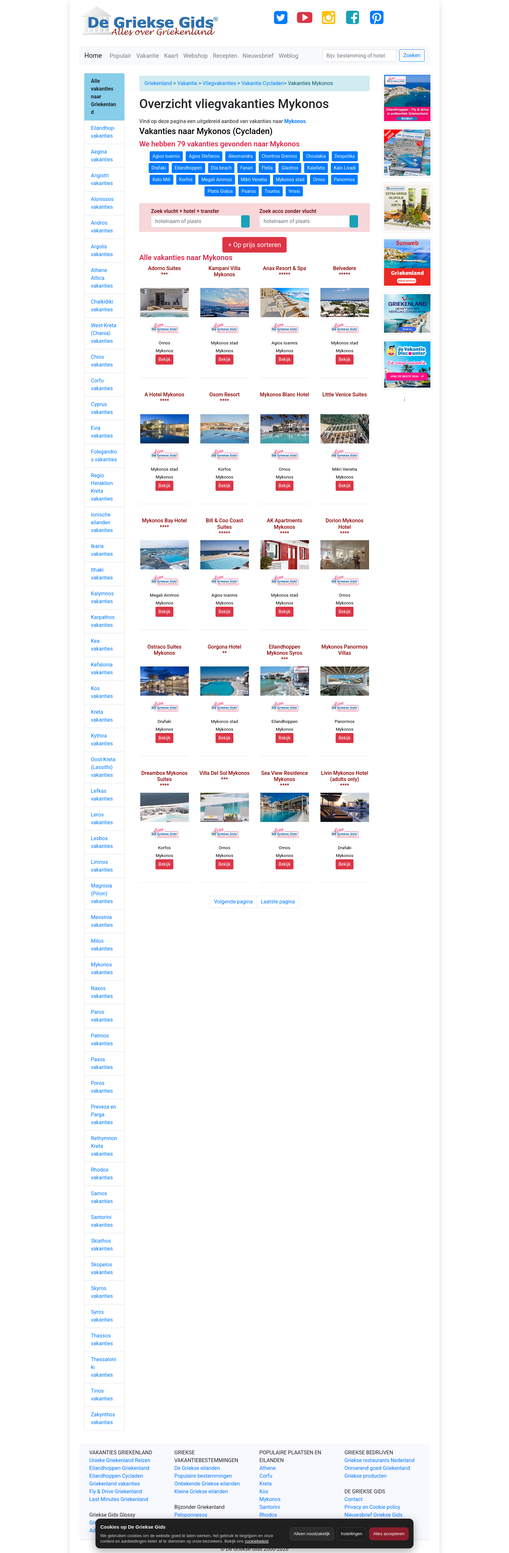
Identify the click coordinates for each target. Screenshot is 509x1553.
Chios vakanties (102, 361)
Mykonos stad (290, 179)
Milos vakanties (102, 945)
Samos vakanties (102, 1197)
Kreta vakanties (102, 716)
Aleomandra (240, 156)
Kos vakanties (102, 692)
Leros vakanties (102, 819)
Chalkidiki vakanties (102, 306)
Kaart (171, 55)
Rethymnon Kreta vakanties (104, 1146)
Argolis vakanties (102, 250)
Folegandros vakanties (104, 456)
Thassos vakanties (102, 1340)
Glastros (289, 167)
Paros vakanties (102, 1016)
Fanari (246, 167)
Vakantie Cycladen (262, 83)
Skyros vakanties (102, 1292)
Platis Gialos (220, 191)
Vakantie (147, 55)
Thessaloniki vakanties (103, 1367)
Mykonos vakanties (102, 968)
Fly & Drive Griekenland (115, 1491)
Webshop (195, 55)
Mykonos (269, 1499)
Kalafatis (316, 167)
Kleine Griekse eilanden (201, 1491)
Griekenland (158, 83)
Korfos (186, 179)
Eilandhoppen (188, 167)
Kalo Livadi (345, 167)
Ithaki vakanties (102, 574)
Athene (267, 1468)
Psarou (249, 191)
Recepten (225, 55)
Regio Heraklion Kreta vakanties (102, 487)
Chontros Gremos (279, 156)
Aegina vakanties (102, 156)
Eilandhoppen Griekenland (119, 1468)
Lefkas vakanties (102, 795)
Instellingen (351, 1533)
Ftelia (267, 167)
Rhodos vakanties (102, 1174)
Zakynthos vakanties (103, 1418)
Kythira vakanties (102, 740)
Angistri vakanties (102, 179)
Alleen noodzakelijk (312, 1533)
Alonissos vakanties (102, 203)
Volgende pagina (233, 902)
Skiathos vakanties (102, 1245)
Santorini (269, 1507)
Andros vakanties (102, 227)
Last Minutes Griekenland (118, 1499)
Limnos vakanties (102, 866)
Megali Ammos (216, 179)
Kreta (265, 1484)
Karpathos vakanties (103, 621)
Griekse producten (365, 1476)
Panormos (344, 179)
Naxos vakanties (102, 992)
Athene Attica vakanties (102, 278)
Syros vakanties (102, 1316)
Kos (263, 1491)
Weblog (288, 55)
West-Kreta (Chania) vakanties (103, 333)
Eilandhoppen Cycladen (116, 1476)
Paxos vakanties (102, 1063)
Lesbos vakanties (102, 842)
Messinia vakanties (102, 921)
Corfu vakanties (102, 384)
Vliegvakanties (219, 83)
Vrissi (294, 191)
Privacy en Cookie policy (372, 1507)
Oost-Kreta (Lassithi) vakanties (103, 767)
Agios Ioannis (166, 156)
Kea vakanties (102, 645)
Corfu (265, 1476)
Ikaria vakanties (102, 550)
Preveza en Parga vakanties (103, 1114)
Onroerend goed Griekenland (377, 1468)
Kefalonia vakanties (102, 669)
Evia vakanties (102, 432)
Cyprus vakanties (102, 408)
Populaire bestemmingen (203, 1476)
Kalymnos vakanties (102, 597)
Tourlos (272, 191)
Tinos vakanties (102, 1395)
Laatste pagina (278, 902)
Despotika (345, 156)
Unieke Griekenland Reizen (119, 1460)
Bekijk (164, 359)
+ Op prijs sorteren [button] (254, 245)
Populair (120, 55)
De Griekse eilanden (197, 1468)
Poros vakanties (102, 1087)
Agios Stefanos (204, 156)
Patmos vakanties (102, 1040)
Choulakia (316, 156)
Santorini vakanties (102, 1221)
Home (93, 55)
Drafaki (159, 167)
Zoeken (411, 55)
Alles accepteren (388, 1533)
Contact (353, 1499)
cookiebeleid (256, 1541)
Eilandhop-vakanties (103, 132)
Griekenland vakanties (114, 1484)
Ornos (319, 179)
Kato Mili (161, 179)
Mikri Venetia (254, 179)
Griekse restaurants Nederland (379, 1460)
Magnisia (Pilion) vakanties (102, 893)
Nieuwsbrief (258, 55)
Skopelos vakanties (102, 1268)
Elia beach (221, 167)
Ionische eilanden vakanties (102, 522)
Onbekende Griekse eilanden (207, 1484)
